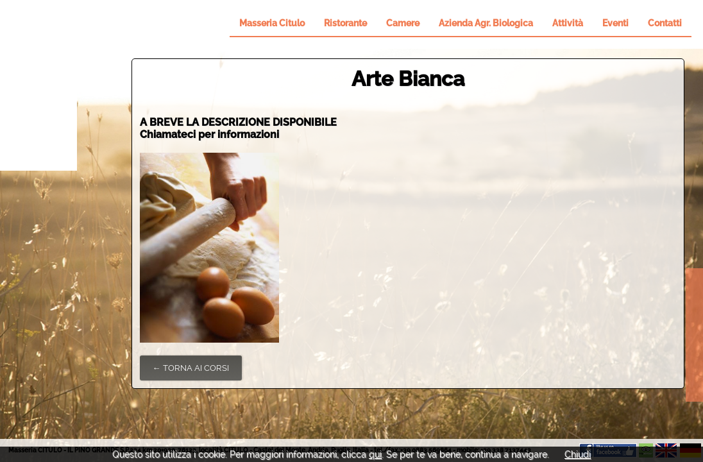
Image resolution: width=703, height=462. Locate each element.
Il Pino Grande (38, 85)
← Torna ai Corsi (191, 368)
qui (375, 454)
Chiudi (577, 454)
